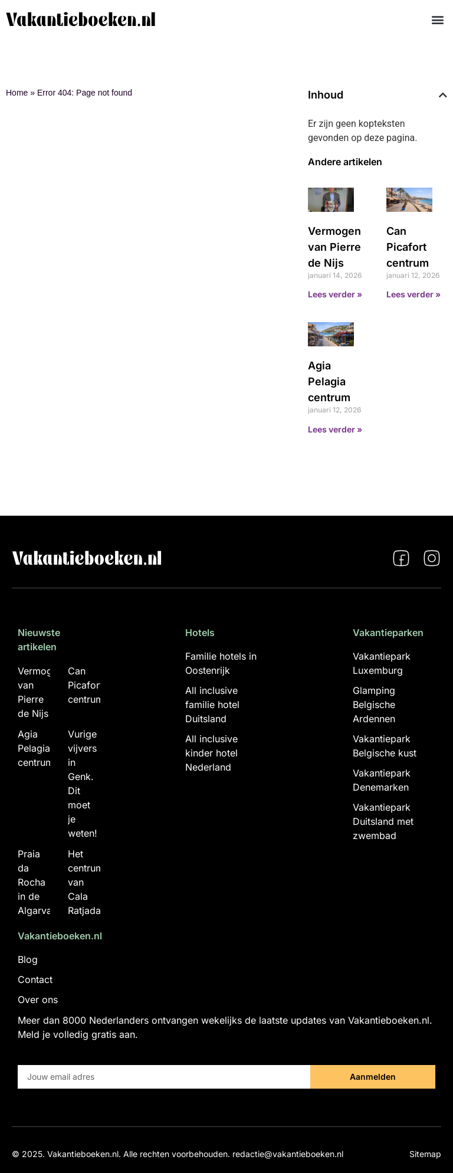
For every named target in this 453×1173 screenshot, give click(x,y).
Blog (28, 959)
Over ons (38, 999)
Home (17, 92)
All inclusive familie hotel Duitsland (212, 704)
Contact (35, 979)
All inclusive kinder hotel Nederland (211, 753)
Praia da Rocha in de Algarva (35, 882)
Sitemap (425, 1154)
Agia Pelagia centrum (329, 381)
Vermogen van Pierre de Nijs (334, 247)
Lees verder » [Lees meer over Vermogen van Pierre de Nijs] (335, 294)
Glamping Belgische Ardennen (374, 704)
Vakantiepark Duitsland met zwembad (383, 821)
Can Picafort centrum (407, 247)
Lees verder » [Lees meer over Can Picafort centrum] (413, 294)
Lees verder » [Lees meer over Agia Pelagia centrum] (335, 429)
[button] (437, 19)
